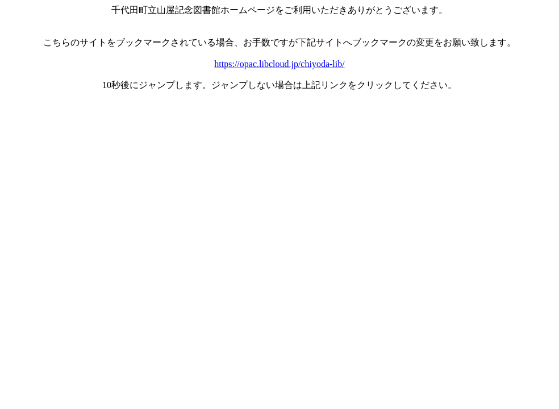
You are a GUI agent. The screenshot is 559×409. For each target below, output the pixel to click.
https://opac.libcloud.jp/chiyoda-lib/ (279, 64)
